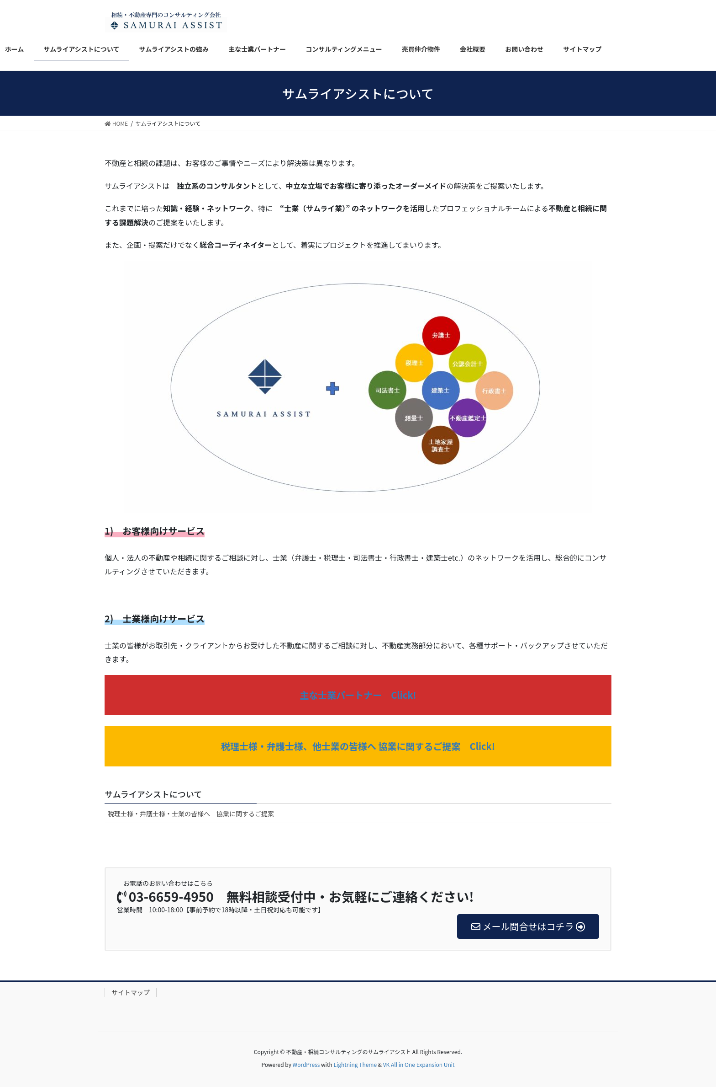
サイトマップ (130, 992)
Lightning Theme (355, 1064)
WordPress (306, 1064)
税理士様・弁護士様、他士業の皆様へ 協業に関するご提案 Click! (358, 746)
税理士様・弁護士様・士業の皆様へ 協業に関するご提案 (191, 813)
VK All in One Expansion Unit (419, 1064)
